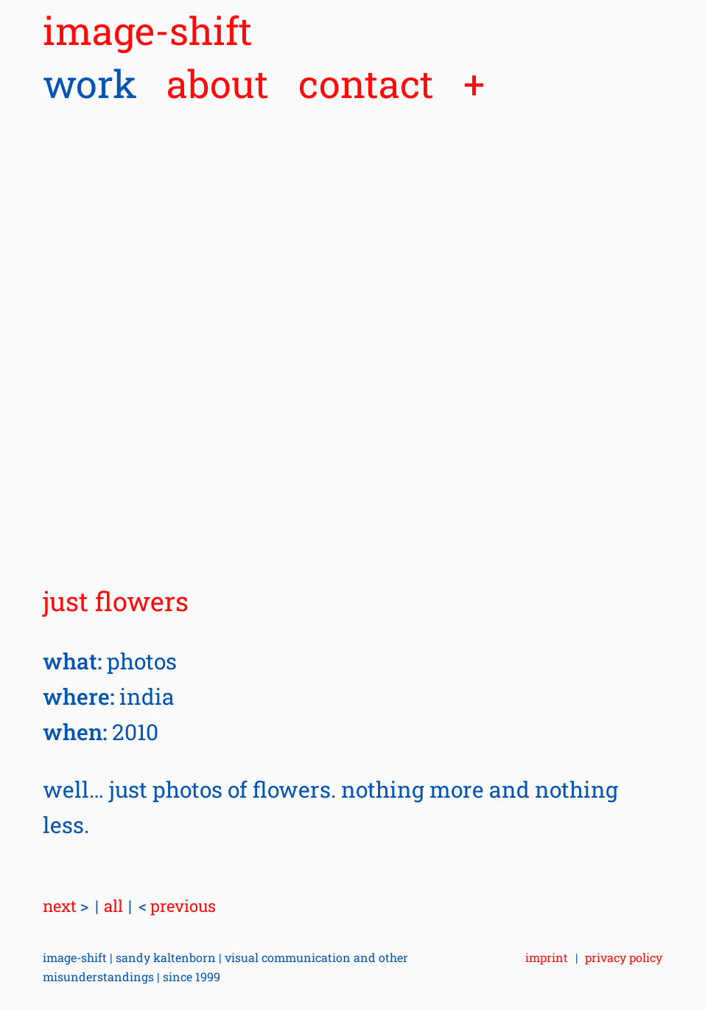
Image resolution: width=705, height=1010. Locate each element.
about (217, 83)
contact (366, 83)
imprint (546, 957)
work (90, 83)
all (113, 905)
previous (177, 905)
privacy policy (623, 957)
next (65, 905)
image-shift (148, 30)
